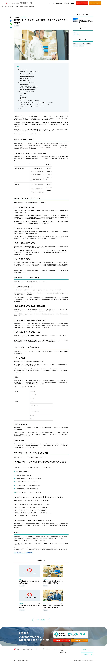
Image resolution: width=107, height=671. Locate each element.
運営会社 (27, 661)
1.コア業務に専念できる (25, 75)
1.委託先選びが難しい (25, 84)
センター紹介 (82, 43)
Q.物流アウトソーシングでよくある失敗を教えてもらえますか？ (35, 104)
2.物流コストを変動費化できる (27, 76)
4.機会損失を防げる (24, 80)
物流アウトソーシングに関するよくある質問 (28, 100)
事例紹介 (75, 43)
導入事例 (55, 650)
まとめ (19, 108)
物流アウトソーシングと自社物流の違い (29, 71)
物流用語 (88, 43)
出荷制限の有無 (23, 97)
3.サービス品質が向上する (26, 78)
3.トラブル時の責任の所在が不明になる (29, 88)
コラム (6, 6)
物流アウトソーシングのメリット (26, 73)
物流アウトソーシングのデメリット (26, 82)
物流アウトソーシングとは (24, 69)
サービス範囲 (23, 93)
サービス (38, 650)
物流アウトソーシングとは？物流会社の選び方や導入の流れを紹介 (22, 6)
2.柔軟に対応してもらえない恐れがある (29, 86)
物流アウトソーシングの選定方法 (26, 91)
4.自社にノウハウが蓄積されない (27, 89)
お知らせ (81, 45)
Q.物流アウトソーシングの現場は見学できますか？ (32, 106)
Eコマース (76, 45)
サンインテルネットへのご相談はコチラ (23, 552)
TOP (2, 6)
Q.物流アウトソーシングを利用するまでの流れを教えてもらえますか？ (36, 102)
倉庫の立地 (22, 99)
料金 (21, 95)
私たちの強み (46, 650)
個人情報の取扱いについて (19, 661)
